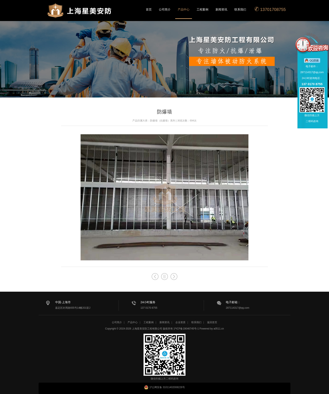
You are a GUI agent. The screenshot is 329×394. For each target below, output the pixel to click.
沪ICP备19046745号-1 (186, 328)
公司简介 (165, 9)
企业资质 (180, 322)
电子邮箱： (233, 302)
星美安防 (79, 13)
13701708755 (270, 9)
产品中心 (183, 9)
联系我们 (240, 9)
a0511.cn (219, 328)
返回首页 (212, 322)
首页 (149, 9)
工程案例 (202, 9)
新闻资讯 (221, 9)
